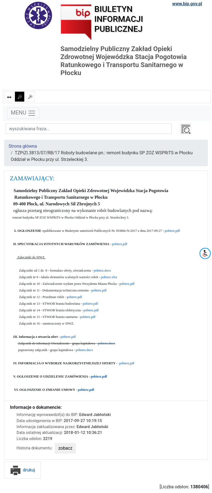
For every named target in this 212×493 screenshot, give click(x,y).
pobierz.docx (102, 270)
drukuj (22, 470)
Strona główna (23, 146)
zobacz (65, 448)
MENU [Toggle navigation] (23, 113)
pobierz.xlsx (109, 277)
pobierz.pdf (172, 231)
